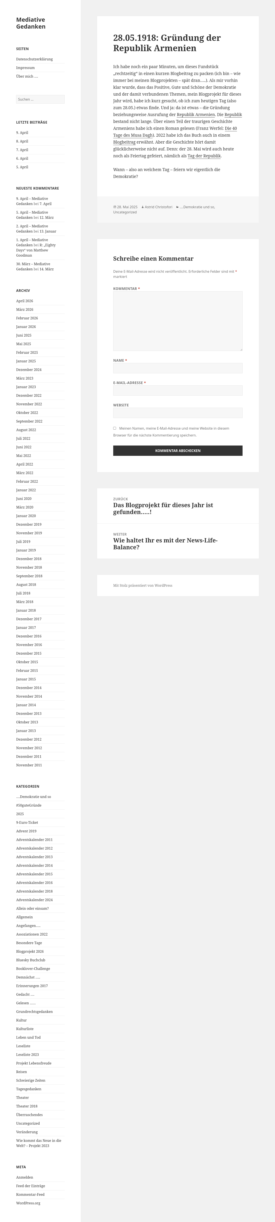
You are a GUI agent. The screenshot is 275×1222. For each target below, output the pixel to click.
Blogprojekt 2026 (30, 951)
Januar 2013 (26, 730)
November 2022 (29, 404)
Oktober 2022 (27, 412)
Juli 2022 (23, 438)
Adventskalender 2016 (34, 882)
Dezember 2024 (28, 369)
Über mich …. (27, 76)
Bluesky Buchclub (30, 960)
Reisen (21, 1071)
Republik (233, 114)
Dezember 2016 (28, 636)
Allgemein (24, 917)
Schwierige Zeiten (30, 1080)
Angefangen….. (28, 925)
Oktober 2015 (27, 662)
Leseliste (23, 1046)
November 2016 (29, 644)
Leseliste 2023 (27, 1054)
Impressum (25, 67)
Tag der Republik (204, 156)
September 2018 (29, 576)
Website (121, 405)
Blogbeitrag (124, 142)
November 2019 (29, 533)
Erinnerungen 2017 (32, 985)
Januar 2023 (26, 386)
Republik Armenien (196, 114)
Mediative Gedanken (31, 22)
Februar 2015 (27, 670)
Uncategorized (28, 1123)
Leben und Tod (28, 1037)
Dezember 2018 (28, 558)
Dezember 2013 (28, 713)
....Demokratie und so (197, 207)
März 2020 (24, 507)
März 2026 (24, 309)
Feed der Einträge (30, 1186)
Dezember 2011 (28, 756)
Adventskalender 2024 (34, 899)
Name (120, 360)
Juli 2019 (23, 541)
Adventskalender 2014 (34, 865)
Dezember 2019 (28, 524)
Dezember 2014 (28, 687)
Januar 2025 (26, 361)
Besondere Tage (29, 942)
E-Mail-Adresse (129, 382)
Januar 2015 (26, 679)
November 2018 (29, 567)
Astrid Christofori (158, 207)
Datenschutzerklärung (34, 59)
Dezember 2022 (28, 395)
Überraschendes (29, 1114)
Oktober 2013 (27, 722)
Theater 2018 (26, 1106)
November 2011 (29, 765)
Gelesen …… (26, 1003)
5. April (22, 167)
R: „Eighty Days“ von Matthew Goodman (36, 250)
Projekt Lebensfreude (33, 1063)
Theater (22, 1097)
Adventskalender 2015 (34, 874)
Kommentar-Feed (30, 1194)
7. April (22, 149)
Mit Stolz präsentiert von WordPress (142, 585)
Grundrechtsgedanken (34, 1011)
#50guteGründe (28, 805)
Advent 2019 (26, 831)
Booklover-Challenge (33, 968)
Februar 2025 (27, 352)
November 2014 (29, 696)
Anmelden (24, 1177)
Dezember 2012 (28, 739)
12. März (47, 217)
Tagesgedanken (28, 1089)
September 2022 (29, 421)
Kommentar (126, 288)
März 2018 (24, 601)
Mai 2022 (23, 455)
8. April (22, 141)
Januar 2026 (26, 326)
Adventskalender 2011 (34, 839)
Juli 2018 (23, 593)
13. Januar (48, 231)
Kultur (21, 1020)
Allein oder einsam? (32, 908)
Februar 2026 (27, 318)
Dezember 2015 (28, 653)
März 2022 (24, 472)
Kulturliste (25, 1028)
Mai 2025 (23, 343)
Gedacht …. (25, 994)
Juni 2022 (23, 447)
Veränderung (27, 1132)
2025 (20, 814)
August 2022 (26, 429)
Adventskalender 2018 (34, 891)
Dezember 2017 (28, 619)
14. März (47, 269)
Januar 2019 (26, 550)
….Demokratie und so (33, 796)
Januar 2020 (26, 515)
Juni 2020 (23, 498)
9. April (22, 132)
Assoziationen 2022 (31, 934)
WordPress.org (28, 1203)
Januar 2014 (26, 705)
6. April (22, 158)
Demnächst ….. (28, 977)
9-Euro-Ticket (27, 822)
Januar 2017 (26, 627)
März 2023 (24, 378)
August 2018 (26, 584)
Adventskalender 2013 (34, 856)
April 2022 (24, 464)
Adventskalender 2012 (34, 848)
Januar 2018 (26, 610)
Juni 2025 (23, 335)
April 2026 (24, 301)
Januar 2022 (26, 490)
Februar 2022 (27, 481)
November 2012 (29, 748)
